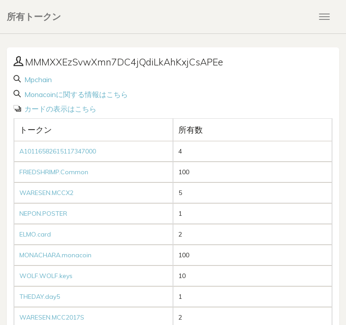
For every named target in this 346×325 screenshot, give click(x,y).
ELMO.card (35, 234)
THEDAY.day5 (39, 296)
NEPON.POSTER (43, 213)
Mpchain (37, 79)
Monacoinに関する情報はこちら (75, 94)
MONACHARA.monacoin (55, 255)
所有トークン (34, 16)
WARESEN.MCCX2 (46, 193)
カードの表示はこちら (59, 108)
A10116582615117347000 (57, 151)
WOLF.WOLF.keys (46, 276)
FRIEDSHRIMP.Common (53, 172)
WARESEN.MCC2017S (51, 317)
